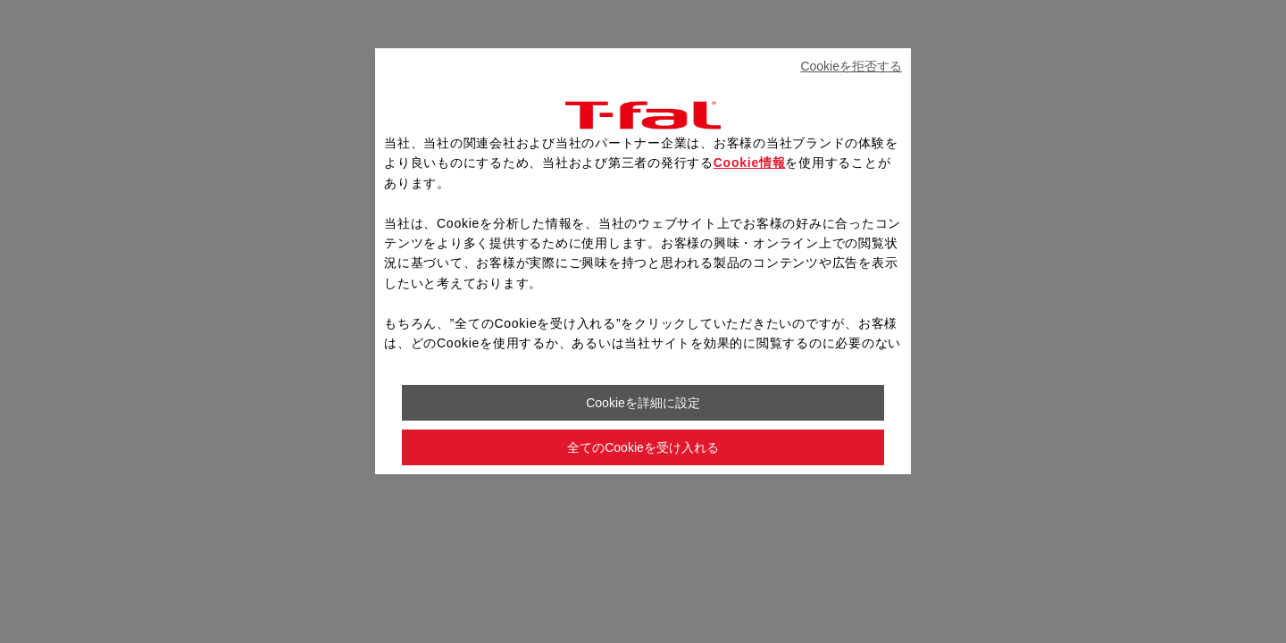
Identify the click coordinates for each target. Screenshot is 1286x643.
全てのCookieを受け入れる (643, 447)
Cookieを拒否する (851, 66)
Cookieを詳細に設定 (643, 403)
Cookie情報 (750, 162)
